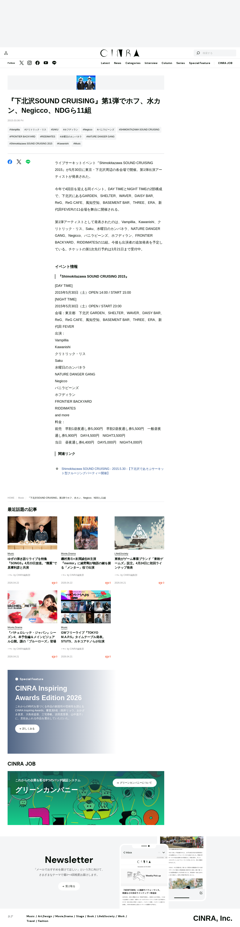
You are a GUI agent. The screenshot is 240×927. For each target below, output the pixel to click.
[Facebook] (37, 67)
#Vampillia (14, 133)
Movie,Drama (64, 920)
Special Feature (199, 66)
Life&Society (106, 920)
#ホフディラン (70, 133)
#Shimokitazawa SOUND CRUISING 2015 (30, 147)
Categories (133, 66)
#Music (77, 147)
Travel (31, 924)
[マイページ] (15, 55)
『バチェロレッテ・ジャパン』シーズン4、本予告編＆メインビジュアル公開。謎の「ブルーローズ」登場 (32, 641)
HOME (11, 501)
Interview (151, 66)
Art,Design (45, 920)
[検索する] (188, 54)
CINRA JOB (225, 66)
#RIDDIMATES (47, 140)
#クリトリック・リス (35, 133)
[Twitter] (22, 67)
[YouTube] (45, 67)
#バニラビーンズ (105, 133)
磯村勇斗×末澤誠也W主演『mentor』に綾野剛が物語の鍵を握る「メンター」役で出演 (86, 567)
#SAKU (54, 133)
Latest (105, 66)
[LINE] (54, 67)
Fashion (43, 924)
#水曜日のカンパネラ (71, 140)
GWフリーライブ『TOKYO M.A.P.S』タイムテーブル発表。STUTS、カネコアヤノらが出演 (83, 641)
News (117, 66)
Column (167, 66)
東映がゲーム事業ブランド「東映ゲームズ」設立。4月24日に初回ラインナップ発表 (139, 567)
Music (21, 501)
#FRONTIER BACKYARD (22, 140)
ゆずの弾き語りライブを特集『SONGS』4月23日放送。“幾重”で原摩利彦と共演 (32, 567)
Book (90, 920)
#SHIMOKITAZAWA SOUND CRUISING (139, 133)
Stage (80, 920)
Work (121, 920)
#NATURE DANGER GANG (100, 140)
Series (180, 66)
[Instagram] (29, 67)
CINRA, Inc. (212, 922)
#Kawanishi (63, 147)
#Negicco (87, 133)
